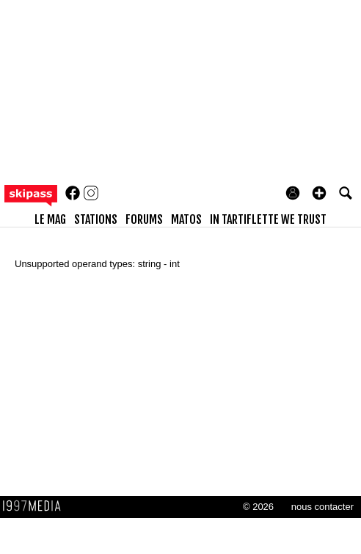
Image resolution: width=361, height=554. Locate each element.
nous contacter (322, 506)
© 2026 (258, 506)
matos (186, 219)
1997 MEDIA (36, 506)
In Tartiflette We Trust (268, 219)
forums (144, 219)
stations (95, 219)
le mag (50, 219)
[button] (319, 193)
